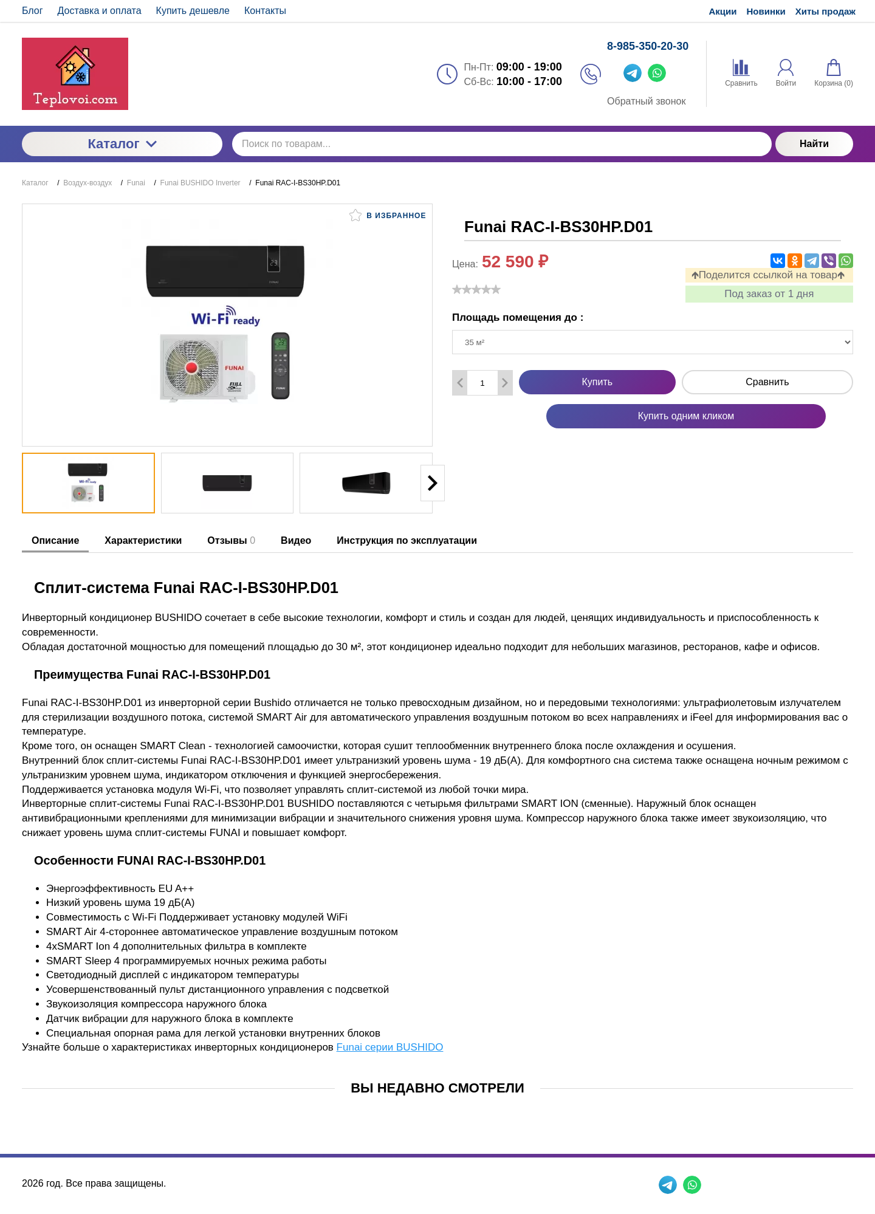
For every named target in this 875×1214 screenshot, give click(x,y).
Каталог (122, 143)
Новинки (766, 11)
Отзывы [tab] (231, 540)
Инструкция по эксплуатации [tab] (407, 540)
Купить (597, 382)
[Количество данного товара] (482, 383)
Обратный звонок (646, 101)
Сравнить (767, 382)
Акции (722, 11)
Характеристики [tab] (143, 540)
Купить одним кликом (686, 416)
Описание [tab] (55, 540)
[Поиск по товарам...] (502, 144)
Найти (814, 144)
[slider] (476, 289)
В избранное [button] (387, 215)
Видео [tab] (296, 540)
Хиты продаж (825, 11)
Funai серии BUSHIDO (390, 1047)
